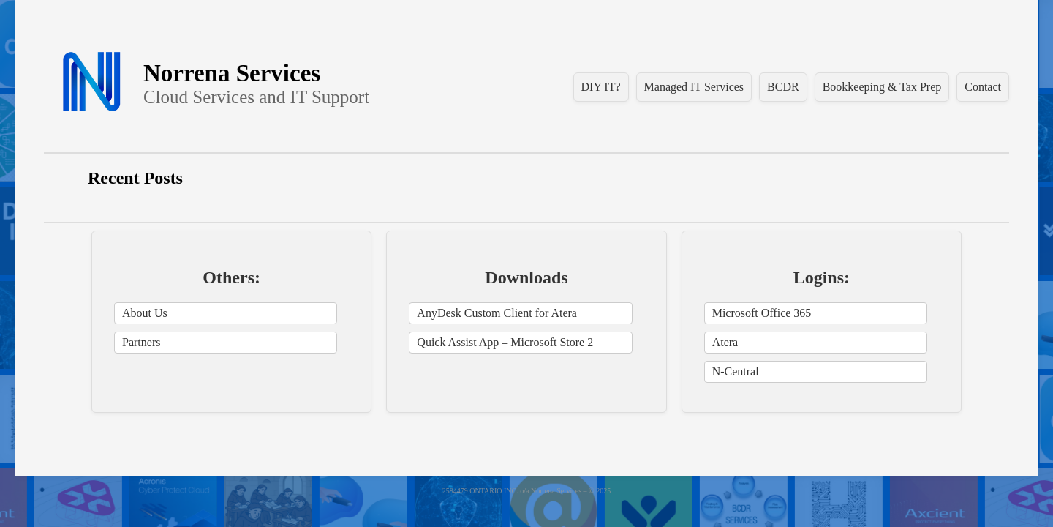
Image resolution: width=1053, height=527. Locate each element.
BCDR (783, 87)
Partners (141, 342)
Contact (983, 87)
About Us (144, 313)
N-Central (735, 371)
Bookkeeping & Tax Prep (882, 87)
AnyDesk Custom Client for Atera (497, 313)
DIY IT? (601, 87)
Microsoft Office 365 (762, 313)
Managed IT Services (694, 87)
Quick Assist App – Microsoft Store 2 (505, 342)
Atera (725, 342)
